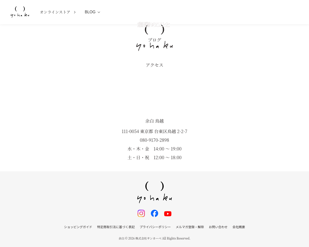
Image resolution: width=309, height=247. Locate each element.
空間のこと (154, 24)
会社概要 (238, 227)
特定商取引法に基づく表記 (116, 227)
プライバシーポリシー (155, 227)
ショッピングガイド (78, 227)
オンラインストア (55, 12)
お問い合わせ (218, 227)
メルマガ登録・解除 (190, 227)
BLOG (90, 12)
